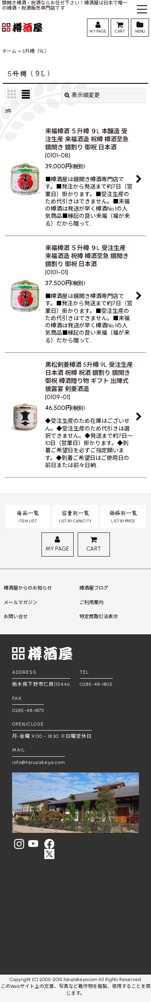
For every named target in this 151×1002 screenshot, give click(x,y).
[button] (142, 10)
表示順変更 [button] (82, 95)
